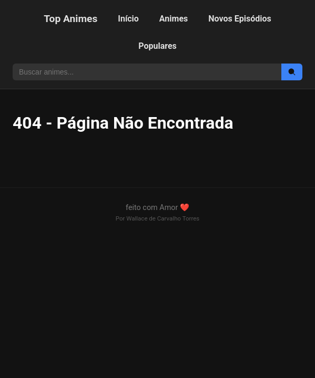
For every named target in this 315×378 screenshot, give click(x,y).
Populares (157, 46)
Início (128, 19)
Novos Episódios (239, 19)
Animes (173, 19)
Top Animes (70, 19)
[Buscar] (291, 72)
